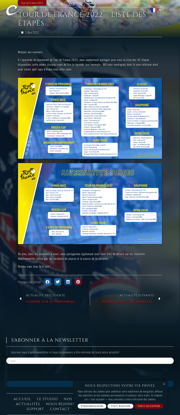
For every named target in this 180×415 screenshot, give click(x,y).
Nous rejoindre (63, 404)
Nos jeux (73, 399)
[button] (47, 281)
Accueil (22, 399)
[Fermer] (164, 384)
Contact (60, 409)
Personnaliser (92, 406)
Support (35, 409)
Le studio (47, 399)
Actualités (28, 404)
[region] (120, 396)
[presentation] (30, 372)
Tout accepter (149, 406)
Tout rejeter (120, 406)
